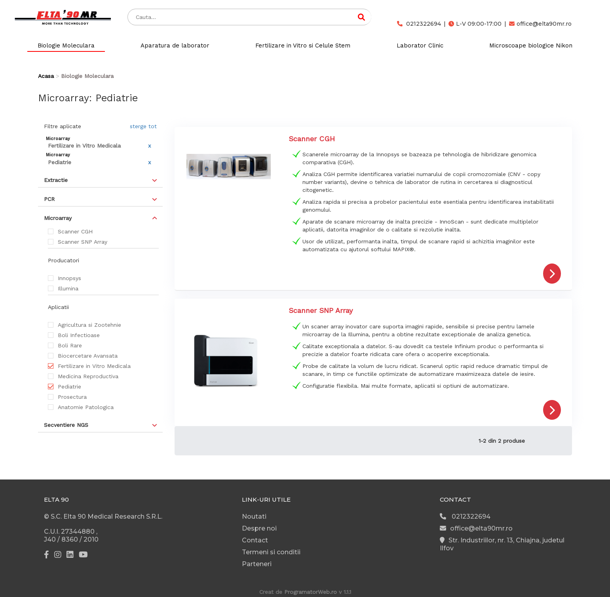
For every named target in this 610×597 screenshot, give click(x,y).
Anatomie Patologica (86, 407)
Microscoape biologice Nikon (530, 45)
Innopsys (69, 278)
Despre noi (259, 528)
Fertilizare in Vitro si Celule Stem (302, 45)
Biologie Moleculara (66, 45)
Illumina (68, 288)
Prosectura (72, 397)
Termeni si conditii (271, 552)
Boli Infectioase (79, 335)
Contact (255, 540)
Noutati (254, 516)
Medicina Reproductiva (88, 376)
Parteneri (257, 564)
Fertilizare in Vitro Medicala (94, 366)
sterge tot (143, 126)
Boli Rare (70, 345)
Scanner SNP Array (82, 242)
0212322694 (419, 23)
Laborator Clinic (420, 45)
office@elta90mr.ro (540, 23)
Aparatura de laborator (175, 45)
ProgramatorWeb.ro (310, 592)
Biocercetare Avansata (88, 356)
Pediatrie (69, 386)
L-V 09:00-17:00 (475, 23)
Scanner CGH (75, 231)
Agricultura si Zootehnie (89, 325)
